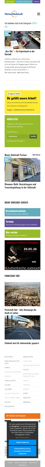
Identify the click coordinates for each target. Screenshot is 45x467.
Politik (26, 370)
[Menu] (38, 13)
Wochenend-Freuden (15, 141)
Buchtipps (9, 357)
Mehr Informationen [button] (22, 437)
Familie (7, 368)
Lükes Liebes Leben (12, 398)
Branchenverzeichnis (24, 1)
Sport (25, 393)
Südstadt (27, 398)
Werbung (27, 402)
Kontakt (10, 462)
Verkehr (26, 385)
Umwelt (26, 380)
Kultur (7, 402)
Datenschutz (33, 462)
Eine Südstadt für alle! (12, 362)
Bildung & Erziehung (13, 372)
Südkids (8, 376)
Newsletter (28, 357)
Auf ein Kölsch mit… (13, 393)
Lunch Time (11, 132)
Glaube (7, 385)
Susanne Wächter (12, 72)
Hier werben (10, 1)
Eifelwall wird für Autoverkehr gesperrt (22, 343)
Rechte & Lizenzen (21, 462)
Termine (36, 1)
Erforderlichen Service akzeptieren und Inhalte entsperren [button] (22, 451)
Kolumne (8, 389)
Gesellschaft (9, 48)
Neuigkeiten (9, 406)
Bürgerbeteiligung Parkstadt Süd (31, 375)
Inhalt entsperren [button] (22, 442)
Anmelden (33, 136)
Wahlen (26, 389)
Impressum (22, 465)
